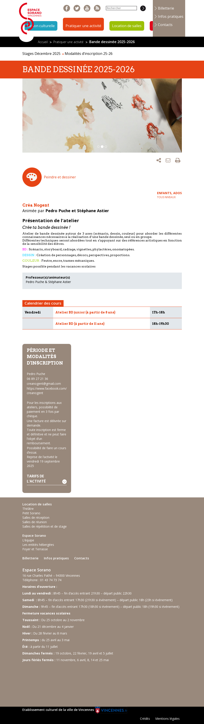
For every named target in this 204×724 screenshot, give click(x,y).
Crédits (145, 718)
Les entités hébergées (38, 545)
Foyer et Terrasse (35, 549)
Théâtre (28, 509)
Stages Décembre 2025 (41, 53)
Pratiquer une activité (83, 25)
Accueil (43, 42)
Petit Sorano (31, 513)
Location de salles (127, 25)
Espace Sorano (34, 535)
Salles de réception (35, 517)
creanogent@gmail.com (44, 383)
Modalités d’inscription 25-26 (89, 53)
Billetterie (166, 8)
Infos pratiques (170, 16)
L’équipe (28, 540)
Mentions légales (167, 718)
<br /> (55, 682)
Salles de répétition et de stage (44, 526)
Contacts (165, 24)
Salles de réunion (34, 522)
